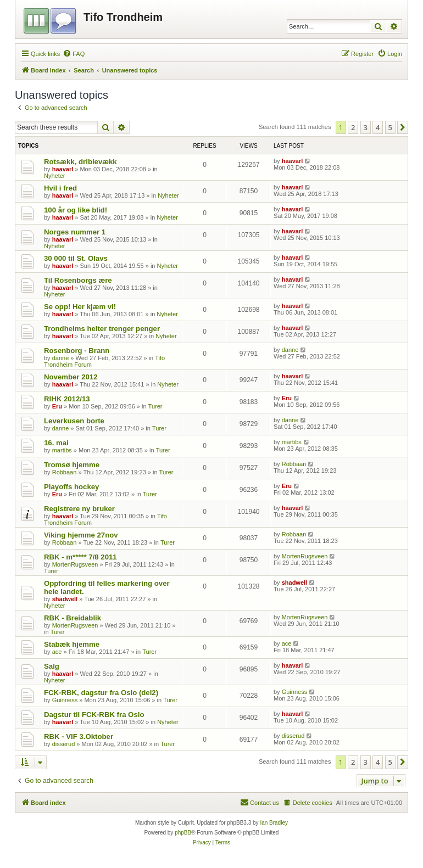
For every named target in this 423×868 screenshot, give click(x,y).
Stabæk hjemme (71, 644)
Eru (57, 406)
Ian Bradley (274, 823)
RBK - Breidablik (72, 618)
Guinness (64, 700)
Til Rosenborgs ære (78, 280)
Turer (155, 406)
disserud (63, 744)
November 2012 (71, 377)
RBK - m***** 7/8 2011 (80, 557)
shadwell (64, 599)
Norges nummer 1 (74, 232)
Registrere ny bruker (79, 509)
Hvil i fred (60, 188)
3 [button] (366, 127)
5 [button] (390, 127)
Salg (51, 666)
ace (57, 651)
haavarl (63, 169)
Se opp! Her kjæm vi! (80, 307)
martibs (62, 450)
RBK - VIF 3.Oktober (78, 736)
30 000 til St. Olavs (76, 258)
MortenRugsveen (75, 564)
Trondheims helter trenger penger (102, 328)
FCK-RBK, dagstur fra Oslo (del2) (101, 692)
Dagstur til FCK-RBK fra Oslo (94, 714)
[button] (402, 127)
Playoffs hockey (71, 487)
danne (60, 358)
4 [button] (378, 127)
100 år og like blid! (75, 210)
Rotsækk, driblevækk (80, 162)
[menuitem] (74, 53)
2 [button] (353, 127)
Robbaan (64, 472)
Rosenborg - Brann (76, 350)
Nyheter (54, 175)
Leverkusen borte (74, 421)
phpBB (183, 833)
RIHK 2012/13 (67, 399)
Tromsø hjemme (71, 465)
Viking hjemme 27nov (81, 535)
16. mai (56, 443)
